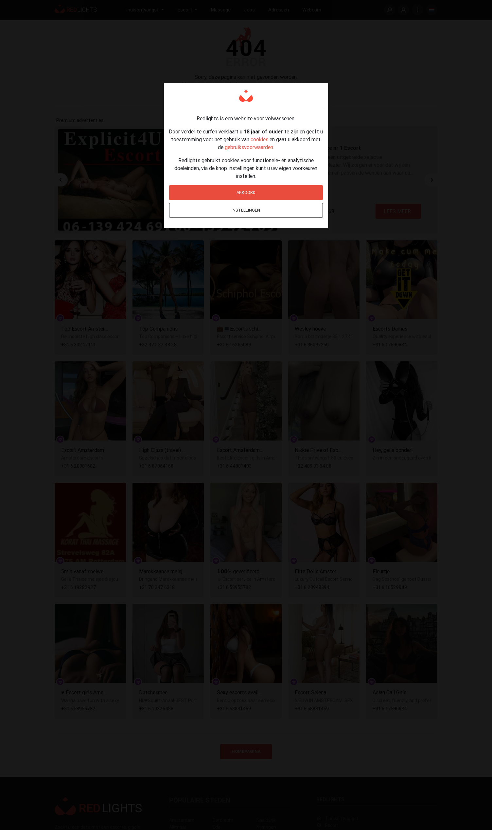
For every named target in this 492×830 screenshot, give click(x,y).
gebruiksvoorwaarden (249, 147)
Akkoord (246, 192)
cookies (259, 139)
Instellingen (246, 210)
